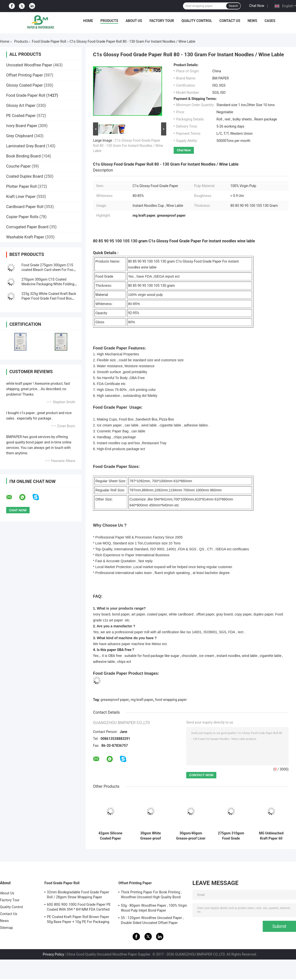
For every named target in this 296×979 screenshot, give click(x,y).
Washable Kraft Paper (25, 237)
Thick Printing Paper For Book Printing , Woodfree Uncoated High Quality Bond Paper (151, 895)
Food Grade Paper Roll (49, 41)
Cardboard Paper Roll (24, 206)
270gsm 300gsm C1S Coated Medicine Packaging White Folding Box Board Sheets (47, 284)
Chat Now (256, 6)
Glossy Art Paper (21, 105)
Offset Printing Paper (24, 75)
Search (233, 6)
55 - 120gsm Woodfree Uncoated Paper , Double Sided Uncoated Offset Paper (152, 920)
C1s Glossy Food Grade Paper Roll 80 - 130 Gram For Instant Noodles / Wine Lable (128, 145)
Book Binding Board (23, 156)
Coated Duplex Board (24, 176)
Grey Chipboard (19, 136)
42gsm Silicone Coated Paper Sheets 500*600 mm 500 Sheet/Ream (110, 836)
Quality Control (197, 21)
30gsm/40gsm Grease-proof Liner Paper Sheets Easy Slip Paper (190, 836)
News (252, 21)
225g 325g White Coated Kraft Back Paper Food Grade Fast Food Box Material (48, 298)
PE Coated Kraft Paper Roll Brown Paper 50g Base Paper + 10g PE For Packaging (78, 919)
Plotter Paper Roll (21, 186)
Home (88, 21)
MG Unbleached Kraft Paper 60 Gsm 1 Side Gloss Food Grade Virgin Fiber (271, 836)
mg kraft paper (142, 700)
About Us (134, 21)
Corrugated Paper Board (27, 227)
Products (109, 21)
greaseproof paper (115, 700)
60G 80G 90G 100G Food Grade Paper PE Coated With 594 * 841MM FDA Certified (79, 906)
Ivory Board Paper (21, 125)
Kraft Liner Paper (21, 196)
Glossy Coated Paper (24, 85)
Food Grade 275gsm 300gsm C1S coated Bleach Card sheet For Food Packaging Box (48, 269)
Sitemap (6, 928)
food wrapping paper (171, 700)
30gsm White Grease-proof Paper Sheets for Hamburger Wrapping (151, 836)
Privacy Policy (53, 954)
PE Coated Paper (21, 115)
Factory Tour (161, 21)
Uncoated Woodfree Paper (29, 65)
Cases (269, 21)
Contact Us (229, 21)
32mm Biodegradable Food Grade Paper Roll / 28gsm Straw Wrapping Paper (78, 894)
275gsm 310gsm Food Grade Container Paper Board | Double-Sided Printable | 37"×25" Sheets (231, 836)
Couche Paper (18, 166)
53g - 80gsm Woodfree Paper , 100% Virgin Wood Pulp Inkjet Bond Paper (154, 907)
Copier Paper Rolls (22, 216)
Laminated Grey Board (25, 146)
